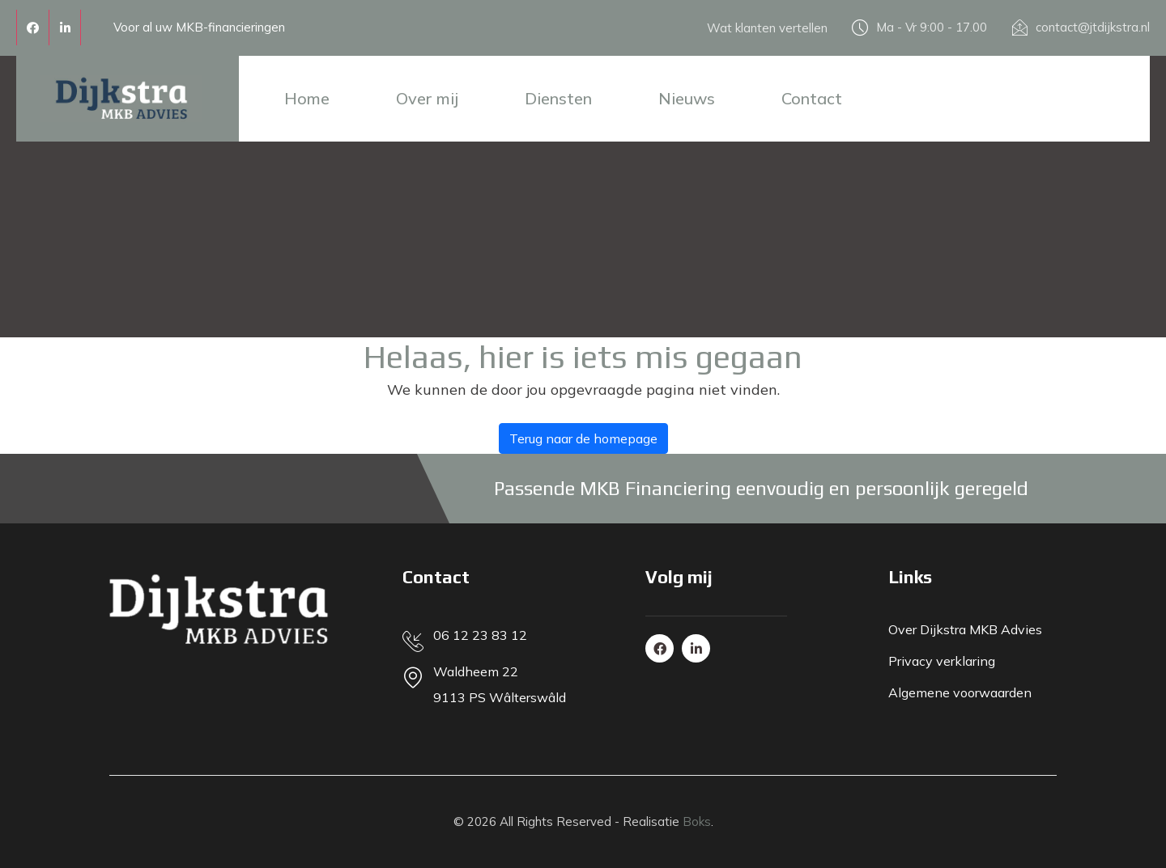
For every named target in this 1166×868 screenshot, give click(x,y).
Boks (697, 821)
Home (307, 98)
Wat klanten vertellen (767, 28)
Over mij (427, 98)
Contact (811, 98)
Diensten (558, 98)
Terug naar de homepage (583, 438)
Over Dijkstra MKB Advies (965, 629)
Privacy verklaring (941, 661)
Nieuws (686, 98)
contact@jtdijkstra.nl (1093, 27)
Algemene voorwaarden (960, 692)
